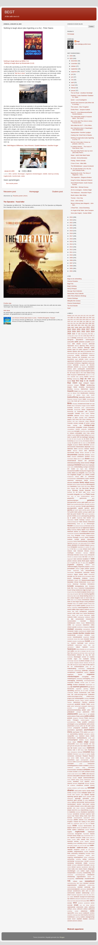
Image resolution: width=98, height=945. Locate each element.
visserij (80, 869)
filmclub (92, 488)
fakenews (70, 482)
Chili (73, 419)
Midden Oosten (80, 623)
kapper (76, 574)
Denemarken (80, 446)
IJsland (87, 545)
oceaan (87, 660)
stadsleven (91, 800)
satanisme (69, 761)
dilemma (75, 450)
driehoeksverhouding (73, 463)
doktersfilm (81, 454)
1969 (68, 319)
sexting (81, 779)
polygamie (75, 718)
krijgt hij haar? (87, 590)
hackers (89, 518)
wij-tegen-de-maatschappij (87, 896)
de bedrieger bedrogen (87, 437)
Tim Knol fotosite (72, 305)
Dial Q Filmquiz (72, 288)
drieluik (83, 463)
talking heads (83, 816)
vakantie (69, 849)
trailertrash (91, 831)
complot (85, 427)
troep (82, 835)
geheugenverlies (71, 502)
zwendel (69, 921)
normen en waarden (88, 657)
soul (73, 794)
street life (74, 810)
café (86, 411)
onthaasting (79, 678)
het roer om (79, 527)
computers (91, 427)
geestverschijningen (72, 500)
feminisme (73, 486)
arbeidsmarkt (78, 361)
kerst (93, 576)
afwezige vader (89, 347)
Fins (93, 490)
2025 (71, 58)
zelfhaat (69, 909)
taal (73, 816)
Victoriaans (86, 865)
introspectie (91, 555)
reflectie (69, 742)
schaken (92, 761)
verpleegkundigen (79, 861)
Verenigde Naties (90, 853)
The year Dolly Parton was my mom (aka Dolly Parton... (82, 151)
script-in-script (70, 773)
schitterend (70, 767)
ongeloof (86, 672)
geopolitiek (78, 506)
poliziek (69, 718)
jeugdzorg (80, 564)
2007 (71, 263)
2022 (71, 222)
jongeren (87, 566)
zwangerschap (90, 917)
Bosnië (80, 399)
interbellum (78, 552)
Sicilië (81, 781)
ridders (85, 746)
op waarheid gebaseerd (79, 687)
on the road (89, 664)
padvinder (92, 700)
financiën (88, 490)
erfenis (87, 474)
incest (89, 549)
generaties (87, 504)
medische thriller (72, 617)
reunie (77, 743)
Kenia (83, 576)
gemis (69, 504)
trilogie (79, 835)
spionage (78, 798)
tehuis (92, 817)
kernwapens (88, 576)
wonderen (80, 903)
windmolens (83, 898)
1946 (79, 315)
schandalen (70, 763)
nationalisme (70, 647)
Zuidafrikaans (71, 917)
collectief (92, 421)
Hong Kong (70, 535)
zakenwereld (71, 907)
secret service (78, 773)
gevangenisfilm (72, 508)
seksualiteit (76, 775)
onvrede (82, 682)
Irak (83, 556)
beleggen (76, 385)
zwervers (74, 921)
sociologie (74, 792)
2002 (82, 325)
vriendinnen (90, 874)
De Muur (81, 441)
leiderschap (70, 596)
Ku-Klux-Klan (73, 592)
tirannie (78, 827)
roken (68, 752)
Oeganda (76, 662)
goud (74, 514)
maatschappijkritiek (83, 607)
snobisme (74, 788)
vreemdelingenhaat (80, 874)
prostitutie (85, 727)
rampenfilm (70, 736)
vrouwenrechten (89, 878)
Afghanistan (70, 345)
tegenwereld (87, 817)
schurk (79, 771)
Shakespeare (87, 779)
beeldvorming (76, 378)
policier (82, 716)
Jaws (84, 562)
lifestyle (82, 601)
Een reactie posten (12, 183)
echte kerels (70, 467)
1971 (71, 319)
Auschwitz (84, 367)
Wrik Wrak (7, 310)
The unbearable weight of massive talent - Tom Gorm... (81, 117)
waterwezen (82, 885)
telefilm (76, 819)
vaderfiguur (91, 847)
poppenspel (91, 718)
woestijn (69, 903)
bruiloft (92, 405)
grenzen (69, 516)
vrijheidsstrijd (79, 878)
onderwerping (77, 670)
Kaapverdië (76, 570)
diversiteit (87, 452)
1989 (68, 323)
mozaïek (86, 639)
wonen (92, 903)
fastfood (78, 484)
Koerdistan (83, 584)
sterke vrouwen (75, 806)
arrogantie (82, 365)
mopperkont (86, 637)
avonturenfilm (90, 369)
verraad (86, 861)
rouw (80, 754)
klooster (89, 582)
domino (92, 454)
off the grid (91, 662)
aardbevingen (80, 337)
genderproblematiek (79, 504)
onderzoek (91, 670)
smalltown (72, 785)
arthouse (70, 367)
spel (93, 796)
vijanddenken (85, 867)
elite (77, 472)
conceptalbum (70, 429)
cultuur (69, 435)
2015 (71, 241)
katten (85, 574)
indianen (69, 551)
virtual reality (71, 869)
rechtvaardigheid (72, 740)
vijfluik (90, 867)
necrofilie (92, 647)
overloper (86, 698)
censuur (82, 415)
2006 (71, 266)
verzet (69, 865)
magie (77, 609)
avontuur (69, 371)
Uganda (87, 841)
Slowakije (92, 783)
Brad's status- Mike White (78, 195)
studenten (72, 812)
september (74, 69)
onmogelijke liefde (88, 676)
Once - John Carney (77, 200)
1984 (81, 321)
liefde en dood (71, 601)
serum (68, 779)
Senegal (69, 777)
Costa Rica (82, 431)
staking (69, 802)
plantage (78, 712)
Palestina (84, 702)
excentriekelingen (71, 478)
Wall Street (79, 883)
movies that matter (78, 639)
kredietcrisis (79, 590)
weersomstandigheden (73, 889)
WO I (88, 901)
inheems (92, 551)
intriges (86, 554)
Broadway (75, 403)
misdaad (70, 629)
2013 (71, 247)
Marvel (69, 615)
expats (87, 478)
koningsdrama (79, 586)
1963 (81, 317)
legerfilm (91, 594)
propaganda (77, 727)
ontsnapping (71, 680)
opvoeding (70, 690)
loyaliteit (83, 605)
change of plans (72, 417)
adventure (84, 343)
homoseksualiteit (85, 533)
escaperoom (70, 476)
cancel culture (85, 413)
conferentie (84, 429)
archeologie (70, 363)
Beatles (86, 376)
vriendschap (71, 876)
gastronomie (83, 498)
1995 (86, 323)
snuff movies (80, 788)
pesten (84, 710)
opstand (92, 688)
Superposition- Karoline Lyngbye (81, 132)
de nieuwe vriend (88, 441)
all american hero (89, 351)
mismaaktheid (86, 629)
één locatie (71, 469)
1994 (83, 323)
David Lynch (91, 435)
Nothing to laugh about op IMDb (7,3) (16, 61)
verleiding (78, 859)
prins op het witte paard (87, 726)
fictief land (84, 486)
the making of (83, 821)
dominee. (87, 454)
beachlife (73, 376)
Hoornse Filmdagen (73, 537)
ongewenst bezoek (74, 674)
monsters (87, 635)
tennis (85, 819)
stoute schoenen (80, 808)
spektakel (89, 796)
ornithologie (70, 692)
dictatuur (86, 448)
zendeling (69, 911)
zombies (92, 913)
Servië (73, 779)
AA (93, 335)
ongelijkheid (79, 672)
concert (78, 429)
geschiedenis (90, 506)
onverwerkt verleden (73, 682)
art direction (90, 365)
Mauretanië (87, 615)
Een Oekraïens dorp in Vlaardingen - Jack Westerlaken (82, 129)
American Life (76, 357)
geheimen (90, 500)
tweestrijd (70, 841)
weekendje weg (89, 887)
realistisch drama (84, 736)
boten (84, 399)
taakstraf (69, 816)
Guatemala (79, 517)
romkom (69, 754)
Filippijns (73, 488)
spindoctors (70, 798)
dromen (87, 463)
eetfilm (77, 471)
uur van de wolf (82, 845)
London (81, 603)
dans (82, 435)
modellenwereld (82, 631)
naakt (86, 643)
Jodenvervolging (72, 566)
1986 (87, 321)
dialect (75, 448)
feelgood (91, 484)
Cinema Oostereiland (73, 303)
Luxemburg (74, 607)
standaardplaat (71, 804)
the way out (86, 823)
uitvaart (75, 843)
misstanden (70, 631)
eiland (73, 472)
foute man (82, 494)
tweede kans (85, 839)
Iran (86, 556)
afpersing (82, 345)
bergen (69, 387)
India (92, 549)
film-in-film (85, 488)
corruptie (77, 431)
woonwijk (69, 905)
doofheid (87, 456)
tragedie (69, 831)
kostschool (82, 588)
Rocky (82, 750)
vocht (78, 871)
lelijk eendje (76, 596)
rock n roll (76, 750)
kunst (79, 592)
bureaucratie (77, 409)
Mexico (92, 621)
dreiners (80, 460)
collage (87, 421)
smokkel (86, 785)
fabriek (86, 480)
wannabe (91, 883)
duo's (87, 465)
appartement (70, 361)
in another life (87, 547)
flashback (69, 492)
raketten (92, 734)
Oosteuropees (89, 684)
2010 (71, 255)
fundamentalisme (85, 496)
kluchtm (69, 584)
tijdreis (74, 827)
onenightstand (71, 672)
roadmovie (90, 748)
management (83, 611)
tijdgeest (69, 827)
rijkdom (89, 746)
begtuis (92, 383)
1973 (77, 319)
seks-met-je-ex (90, 774)
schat (80, 763)
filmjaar (69, 490)
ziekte (23, 176)
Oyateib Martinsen (41, 145)
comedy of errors (84, 423)
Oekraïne (86, 662)
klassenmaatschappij (88, 580)
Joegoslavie (81, 566)
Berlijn (75, 387)
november (74, 63)
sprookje (79, 800)
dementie (86, 445)
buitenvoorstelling (90, 407)
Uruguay (75, 845)
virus (76, 869)
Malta (76, 611)
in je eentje (79, 549)
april (72, 82)
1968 (93, 317)
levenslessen (85, 599)
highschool (86, 527)
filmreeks (75, 490)
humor (75, 541)
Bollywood (69, 399)
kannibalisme (78, 572)
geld (86, 502)
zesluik (76, 911)
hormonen (81, 537)
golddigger (85, 512)
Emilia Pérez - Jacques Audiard (80, 109)
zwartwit (79, 919)
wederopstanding (71, 887)
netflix (72, 651)
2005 (71, 268)
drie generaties (89, 460)
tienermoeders (88, 825)
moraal (92, 637)
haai (84, 518)
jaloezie (69, 561)
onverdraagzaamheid (89, 680)
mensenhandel (80, 619)
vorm (93, 872)
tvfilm (78, 839)
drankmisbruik (71, 460)
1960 (71, 317)
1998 (68, 325)
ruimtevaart (78, 756)
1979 (68, 321)
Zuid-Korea (91, 915)
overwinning (70, 700)
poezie (92, 714)
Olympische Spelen (77, 664)
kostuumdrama (89, 588)
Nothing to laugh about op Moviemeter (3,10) (19, 63)
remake (92, 742)
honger (83, 535)
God (68, 512)
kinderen (85, 578)
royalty (92, 754)
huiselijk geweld (79, 539)
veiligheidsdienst (78, 851)
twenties (76, 841)
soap (86, 788)
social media (90, 790)
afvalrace (80, 347)
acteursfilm (70, 342)
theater (92, 823)
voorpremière (71, 872)
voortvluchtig (87, 872)
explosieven (79, 480)
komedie (70, 586)
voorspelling (79, 872)
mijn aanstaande (76, 625)
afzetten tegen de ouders (74, 349)
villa (93, 867)
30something (84, 333)
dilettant (81, 450)
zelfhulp (74, 909)
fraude (92, 494)
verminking (91, 859)
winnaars (92, 898)
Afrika (87, 345)
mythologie (80, 643)
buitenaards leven (79, 407)
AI (89, 349)
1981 (72, 321)
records (87, 739)
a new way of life (87, 335)
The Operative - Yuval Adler (14, 202)
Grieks (74, 516)
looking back (91, 603)
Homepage (34, 191)
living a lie (75, 603)
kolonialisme (91, 584)
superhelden (91, 812)
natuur (78, 647)
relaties (79, 742)
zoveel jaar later (76, 915)
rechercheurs (71, 738)
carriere (14, 174)
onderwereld (70, 670)
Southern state (80, 794)
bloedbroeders (84, 393)
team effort (91, 816)
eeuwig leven (83, 471)
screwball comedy (89, 771)
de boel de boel (71, 439)
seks (84, 774)
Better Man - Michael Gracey (79, 187)
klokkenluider (82, 582)
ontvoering (79, 680)
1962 (77, 317)
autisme (69, 369)
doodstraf (74, 456)
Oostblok (75, 684)
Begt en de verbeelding (74, 279)
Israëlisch (86, 559)
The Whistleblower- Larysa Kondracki (82, 166)
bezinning (76, 389)
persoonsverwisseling (74, 710)
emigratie (81, 472)
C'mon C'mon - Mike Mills (78, 163)
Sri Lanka (85, 800)
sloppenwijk (81, 783)
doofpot (92, 456)
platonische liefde (88, 712)
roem (85, 750)
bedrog (69, 379)
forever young (90, 492)
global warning (90, 510)
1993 (80, 323)
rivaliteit (80, 748)
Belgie (82, 385)
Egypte (89, 471)
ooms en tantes (89, 682)
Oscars (76, 692)
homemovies (70, 533)
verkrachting (70, 859)
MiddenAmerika (90, 623)
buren (83, 409)
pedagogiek (84, 706)
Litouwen (69, 603)
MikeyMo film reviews (73, 301)
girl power (75, 510)
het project (73, 527)
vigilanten (78, 867)
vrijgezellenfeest (81, 876)
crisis (84, 433)
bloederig (91, 393)
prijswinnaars (71, 726)
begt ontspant (84, 383)
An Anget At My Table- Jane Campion (82, 210)
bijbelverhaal (84, 389)
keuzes (69, 578)
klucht (93, 582)
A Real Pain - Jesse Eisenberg (80, 208)
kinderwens (70, 580)
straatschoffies (90, 808)
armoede (76, 365)
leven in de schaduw (76, 599)
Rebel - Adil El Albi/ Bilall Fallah (80, 155)
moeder (69, 633)
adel (73, 343)
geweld (80, 508)
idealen (69, 545)
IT (89, 559)
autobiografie (81, 369)
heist (80, 521)
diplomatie (91, 450)
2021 (10, 174)
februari (73, 88)
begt (78, 41)
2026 (71, 56)
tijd (94, 825)
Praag (78, 722)
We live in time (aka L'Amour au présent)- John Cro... (80, 143)
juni (72, 77)
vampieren (77, 849)
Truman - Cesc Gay (77, 198)
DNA (93, 452)
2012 (71, 249)
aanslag (73, 337)
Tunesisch (78, 837)
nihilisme (79, 655)
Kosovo (76, 588)
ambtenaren (84, 355)
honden (92, 533)
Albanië (92, 349)
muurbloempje (80, 641)
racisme (80, 734)
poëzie (69, 716)
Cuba (88, 433)
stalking (74, 802)
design (92, 446)
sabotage (87, 758)
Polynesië (81, 718)
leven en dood (84, 598)
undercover (91, 843)
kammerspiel (70, 572)
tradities (92, 829)
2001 (79, 325)
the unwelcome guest (76, 823)
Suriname (69, 814)
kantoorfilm (86, 572)
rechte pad (91, 738)
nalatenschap (78, 645)
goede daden (74, 512)
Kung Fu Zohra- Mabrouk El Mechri (81, 180)
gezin (92, 508)
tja (81, 827)
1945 (76, 315)
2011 (71, 252)
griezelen (79, 516)
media (92, 615)
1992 (77, 323)
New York (70, 653)
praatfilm (84, 722)
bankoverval (81, 374)
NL (83, 655)
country (87, 431)
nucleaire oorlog (88, 659)
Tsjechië (72, 837)
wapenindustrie (72, 885)
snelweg (69, 788)
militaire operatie (72, 627)
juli (72, 74)
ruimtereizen (70, 756)
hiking (69, 529)
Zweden (85, 919)
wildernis (72, 898)
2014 (71, 244)
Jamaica (74, 561)
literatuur (91, 601)
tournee (87, 829)
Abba (93, 337)
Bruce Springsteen (76, 405)
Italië (92, 559)
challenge (92, 415)
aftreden (74, 347)
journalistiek (71, 568)
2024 (71, 217)
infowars (86, 551)
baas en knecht (80, 371)
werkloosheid (71, 893)
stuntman (78, 812)
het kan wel (82, 525)
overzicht (77, 700)
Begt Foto (70, 283)
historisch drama (72, 531)
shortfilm (69, 781)
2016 (71, 239)
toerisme (84, 827)
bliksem (74, 393)
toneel (69, 829)
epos (83, 474)
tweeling (92, 839)
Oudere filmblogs (72, 298)
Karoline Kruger (53, 145)
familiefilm (76, 482)
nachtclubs (91, 643)
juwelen (69, 570)
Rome (92, 752)
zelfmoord (91, 909)
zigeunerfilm (70, 913)
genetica (92, 504)
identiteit (74, 545)
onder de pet (90, 666)
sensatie (75, 777)
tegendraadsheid (78, 817)
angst (76, 359)
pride (88, 724)
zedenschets (79, 907)
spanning (70, 796)
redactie (92, 740)
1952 (87, 315)
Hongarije (77, 535)
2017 (71, 236)
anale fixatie (91, 357)
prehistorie (91, 722)
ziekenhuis (84, 911)
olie (71, 664)
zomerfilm (69, 915)
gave (93, 498)
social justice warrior (80, 790)
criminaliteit (78, 433)
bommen (75, 399)
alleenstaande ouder (72, 353)
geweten (87, 508)
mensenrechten (90, 619)
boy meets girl (75, 401)
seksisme (70, 775)
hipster (87, 529)
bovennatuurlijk (90, 399)
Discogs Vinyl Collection (74, 291)
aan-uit (69, 337)
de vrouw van (84, 442)
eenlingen (91, 469)
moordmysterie (77, 637)
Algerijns (74, 351)
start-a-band (85, 804)
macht (69, 609)
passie (72, 706)
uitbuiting (92, 841)
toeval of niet (91, 827)
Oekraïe (81, 662)
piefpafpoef (70, 712)
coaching (88, 419)
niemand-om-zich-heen (78, 653)
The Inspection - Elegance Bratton (81, 177)
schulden (75, 771)
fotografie (77, 494)
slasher (92, 781)
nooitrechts (70, 656)
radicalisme (87, 734)
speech (84, 796)
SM (68, 785)
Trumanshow (87, 835)
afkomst (77, 345)
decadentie (75, 444)
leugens (77, 598)
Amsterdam (84, 357)
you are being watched (87, 905)
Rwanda (82, 758)
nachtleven (70, 645)
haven (92, 519)
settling (77, 779)
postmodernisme (71, 722)
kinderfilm (92, 578)
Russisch (91, 756)
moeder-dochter (78, 633)
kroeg (68, 592)
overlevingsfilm (79, 698)
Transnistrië (86, 833)
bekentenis (70, 385)
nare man (91, 645)
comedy (75, 423)
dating (86, 435)
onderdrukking (71, 668)
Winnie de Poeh (71, 900)
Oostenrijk (82, 684)
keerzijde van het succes (74, 576)
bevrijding (81, 387)
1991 (74, 323)
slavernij (69, 783)
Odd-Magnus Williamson (15, 145)
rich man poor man (77, 746)
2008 (71, 260)
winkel (88, 898)
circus (84, 419)
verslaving (70, 863)
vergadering (81, 855)
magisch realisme (84, 609)
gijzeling (69, 510)
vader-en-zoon (82, 847)
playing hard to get (84, 714)
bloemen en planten (73, 395)
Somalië (69, 794)
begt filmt (75, 381)
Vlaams (85, 869)
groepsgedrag (85, 516)
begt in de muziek (87, 381)
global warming (82, 510)
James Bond (81, 561)
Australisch (91, 367)
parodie (92, 704)
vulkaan (75, 881)
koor (86, 586)
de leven (76, 441)
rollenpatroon (74, 752)
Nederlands (71, 649)
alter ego (80, 353)
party (68, 706)
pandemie (91, 702)
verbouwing (74, 853)
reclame (81, 740)
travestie (69, 835)
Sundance (84, 812)
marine (85, 613)
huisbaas (69, 539)
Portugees (76, 720)
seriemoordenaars (88, 777)
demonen (92, 444)
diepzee (92, 448)
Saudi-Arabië (79, 761)
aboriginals (70, 339)
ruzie (77, 758)
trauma (92, 833)
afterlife (69, 347)
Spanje (92, 794)
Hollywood (84, 531)
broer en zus (90, 403)
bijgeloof (92, 389)
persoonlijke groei (86, 708)
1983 (78, 321)
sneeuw (92, 785)
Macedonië (91, 607)
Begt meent (72, 383)
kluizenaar (75, 584)
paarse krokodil (84, 700)
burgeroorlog (90, 409)
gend (72, 504)
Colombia (70, 423)
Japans (92, 561)
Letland (72, 598)
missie (92, 629)
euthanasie (91, 476)
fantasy (92, 482)
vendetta (86, 851)
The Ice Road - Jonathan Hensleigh (81, 93)
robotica (69, 750)
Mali (73, 611)
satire (74, 761)
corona (69, 431)
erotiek (92, 474)
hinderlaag (73, 529)
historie (92, 529)
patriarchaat (78, 706)
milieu (92, 625)
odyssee (71, 662)
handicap (81, 520)
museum (92, 639)
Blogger (62, 937)
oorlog (69, 684)
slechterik (75, 783)
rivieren (84, 748)
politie (87, 716)
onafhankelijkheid (79, 666)
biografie (70, 391)
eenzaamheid (71, 471)
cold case (75, 421)
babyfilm (87, 371)
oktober (73, 66)
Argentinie (84, 363)
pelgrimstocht (91, 706)
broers (69, 405)
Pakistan (69, 702)
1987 (90, 321)
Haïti (93, 517)
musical (69, 641)
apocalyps (91, 359)
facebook (92, 480)
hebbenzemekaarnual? (73, 521)
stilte (74, 808)
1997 (93, 323)
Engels (79, 474)
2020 (71, 228)
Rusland (85, 756)
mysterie (73, 643)
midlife (69, 625)
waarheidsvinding (71, 883)
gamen (92, 496)
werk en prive (90, 891)
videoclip (92, 865)
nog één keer (90, 655)
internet (92, 553)
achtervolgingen (90, 339)
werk (83, 891)
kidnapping (76, 578)
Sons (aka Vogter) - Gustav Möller (81, 213)
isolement (79, 559)
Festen (79, 486)
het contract (76, 525)
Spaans (86, 794)
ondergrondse (90, 668)
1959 (68, 317)
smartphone (79, 785)
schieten (80, 765)
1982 (75, 321)
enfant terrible (88, 472)
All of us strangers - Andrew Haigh (81, 190)
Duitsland (77, 465)
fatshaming (83, 484)
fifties (68, 488)
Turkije (83, 837)
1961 (74, 317)
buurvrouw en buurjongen (75, 411)
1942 (73, 315)
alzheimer (85, 353)
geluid (89, 502)
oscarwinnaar (82, 692)
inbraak (85, 549)
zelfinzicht (79, 909)
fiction (88, 486)
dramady (92, 458)
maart (73, 85)
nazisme (84, 647)
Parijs (88, 704)
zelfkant (85, 909)
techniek (69, 817)
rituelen (75, 748)
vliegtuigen (91, 869)
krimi (93, 590)
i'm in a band (90, 543)
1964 (84, 317)
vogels (87, 871)
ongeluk (92, 672)
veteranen (80, 865)
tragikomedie (8, 176)
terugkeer (70, 821)
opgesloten (78, 688)
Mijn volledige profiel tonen (83, 44)
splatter (92, 798)
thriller (74, 825)
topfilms (74, 829)
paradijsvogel (70, 704)
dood (68, 456)
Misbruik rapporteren (75, 929)
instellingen (70, 553)
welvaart (69, 891)
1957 (93, 315)
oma (84, 664)
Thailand (75, 821)
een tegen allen (82, 468)
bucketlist (70, 407)
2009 (71, 257)
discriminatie (70, 452)
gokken (80, 512)
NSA (80, 658)
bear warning (79, 376)
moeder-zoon (89, 633)
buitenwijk (70, 409)
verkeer (85, 857)
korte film (70, 588)
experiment (70, 480)
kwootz (89, 592)
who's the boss (87, 894)
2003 (86, 325)
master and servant (77, 615)
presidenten (82, 724)
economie (91, 467)
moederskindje (71, 635)
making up (91, 609)
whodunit (76, 896)
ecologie (85, 467)
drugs (92, 463)
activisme (82, 342)
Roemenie (91, 750)
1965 (87, 317)
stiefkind (82, 806)
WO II (92, 901)
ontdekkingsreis (71, 678)
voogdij (92, 871)
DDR (78, 437)
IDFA (78, 545)
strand (69, 810)
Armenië (69, 365)
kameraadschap (90, 570)
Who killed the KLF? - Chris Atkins (81, 125)
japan (87, 561)
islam (74, 559)
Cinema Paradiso (72, 281)
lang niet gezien (74, 594)
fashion (74, 484)
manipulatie (91, 611)
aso (80, 367)
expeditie (91, 478)
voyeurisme (70, 874)
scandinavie (86, 761)
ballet (68, 374)
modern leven (90, 631)
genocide (73, 506)
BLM (78, 393)
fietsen (92, 486)
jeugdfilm (91, 563)
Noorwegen (21, 174)
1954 (90, 315)
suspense (88, 814)
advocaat (91, 343)
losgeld (69, 605)
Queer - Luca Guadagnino (79, 100)
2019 (71, 230)
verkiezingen (91, 857)
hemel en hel (81, 523)
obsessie (76, 660)
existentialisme (80, 478)
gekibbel (79, 502)
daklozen (78, 435)
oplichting (85, 688)
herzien (70, 526)
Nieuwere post (10, 191)
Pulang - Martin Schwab (78, 160)
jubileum (78, 568)
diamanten (81, 448)
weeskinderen (90, 889)
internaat (85, 552)
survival (82, 814)
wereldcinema (77, 891)
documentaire (72, 454)
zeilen (86, 907)
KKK (80, 580)
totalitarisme (81, 829)
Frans (88, 494)
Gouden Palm (81, 514)
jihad (93, 564)
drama (87, 458)
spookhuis (70, 800)
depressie (88, 446)
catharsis (76, 415)
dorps (75, 458)
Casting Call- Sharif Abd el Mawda (81, 135)
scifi (83, 771)
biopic (76, 391)
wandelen (86, 883)
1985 (84, 321)
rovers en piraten (86, 754)
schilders (86, 765)
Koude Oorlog (71, 590)
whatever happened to (77, 894)
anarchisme (70, 359)
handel (76, 520)
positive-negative (85, 720)
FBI (88, 484)
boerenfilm (82, 397)
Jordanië (92, 566)
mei (72, 79)
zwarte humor (71, 919)
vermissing (70, 861)
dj (90, 452)
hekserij (85, 521)
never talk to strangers (80, 651)
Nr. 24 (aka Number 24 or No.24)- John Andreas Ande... (81, 169)
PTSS (81, 732)
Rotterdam (75, 754)
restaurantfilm (71, 744)
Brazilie (92, 401)
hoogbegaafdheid (90, 535)
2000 (75, 325)
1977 (90, 319)
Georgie (83, 506)
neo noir (87, 649)
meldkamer (87, 617)
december (74, 61)
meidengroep (81, 617)
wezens (92, 892)
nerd (68, 651)
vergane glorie (90, 855)
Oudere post (57, 191)
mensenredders (71, 621)
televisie (81, 819)
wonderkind (87, 903)
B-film (74, 370)
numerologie (70, 660)
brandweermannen (84, 401)
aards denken (87, 337)
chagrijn (87, 415)
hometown (76, 533)
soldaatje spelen (86, 792)
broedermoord (82, 403)
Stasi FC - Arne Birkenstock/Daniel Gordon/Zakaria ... (81, 113)
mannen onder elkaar (73, 613)
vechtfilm (70, 851)
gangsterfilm (70, 498)
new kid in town (90, 651)
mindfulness (80, 627)
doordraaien (70, 458)
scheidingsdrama (72, 765)
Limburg (86, 601)
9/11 (92, 334)
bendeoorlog (90, 385)
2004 (71, 271)
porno (69, 720)
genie (68, 506)
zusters (82, 917)
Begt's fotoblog (71, 286)
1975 (83, 319)
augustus (74, 71)
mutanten (74, 641)
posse (92, 720)
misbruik (91, 627)
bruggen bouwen (86, 405)
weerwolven (83, 889)
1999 (72, 325)
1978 (93, 319)
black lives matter (82, 391)
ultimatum (85, 843)
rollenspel (80, 752)
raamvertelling (74, 734)
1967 (90, 317)
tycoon (81, 841)
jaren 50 (69, 562)
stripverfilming (84, 810)
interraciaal (70, 555)
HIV (80, 531)
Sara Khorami (29, 145)
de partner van (76, 443)
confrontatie (91, 429)
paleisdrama (76, 702)
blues (83, 395)
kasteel (81, 574)
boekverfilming (72, 397)
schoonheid (91, 767)
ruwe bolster (70, 758)
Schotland (80, 769)
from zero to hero (73, 496)
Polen (78, 716)
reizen (74, 742)
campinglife (70, 413)
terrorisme (91, 819)
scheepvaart (91, 763)
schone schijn (80, 767)
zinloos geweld (78, 913)
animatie (81, 359)
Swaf (68, 308)
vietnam (73, 867)
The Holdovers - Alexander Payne (81, 192)
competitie (79, 427)
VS (68, 881)
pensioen (69, 708)
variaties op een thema (87, 849)
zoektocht (86, 913)
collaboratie (81, 421)
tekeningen (70, 819)
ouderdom (91, 694)
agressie (85, 349)
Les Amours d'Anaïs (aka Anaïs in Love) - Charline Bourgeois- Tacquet (33, 318)
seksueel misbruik (85, 775)
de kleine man (88, 439)
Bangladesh (74, 374)
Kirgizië (76, 580)
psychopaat (76, 732)
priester (92, 724)
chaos (85, 417)
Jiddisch (87, 564)
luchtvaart (88, 605)
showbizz (76, 781)
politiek (91, 716)
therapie (69, 825)
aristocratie (91, 363)
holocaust (91, 531)
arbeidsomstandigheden (88, 361)
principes (77, 725)
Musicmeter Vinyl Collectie (75, 293)
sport (75, 800)
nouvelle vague (72, 659)
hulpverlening (90, 539)
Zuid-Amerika (84, 915)
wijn (68, 898)
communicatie (71, 427)
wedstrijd (80, 887)
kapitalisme (70, 574)
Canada (77, 413)
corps (72, 431)
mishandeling (78, 629)
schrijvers (86, 769)
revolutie (86, 744)
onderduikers (81, 668)
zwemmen (91, 919)
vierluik (69, 867)
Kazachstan (91, 574)
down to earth (80, 458)
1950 (81, 315)
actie (76, 342)
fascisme (69, 484)
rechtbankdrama (82, 738)
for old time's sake (79, 492)
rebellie (45, 174)
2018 (71, 233)
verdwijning (81, 853)
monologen (80, 635)
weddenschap (91, 885)
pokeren (73, 716)
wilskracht (77, 898)
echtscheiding (78, 467)
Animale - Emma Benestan (79, 158)
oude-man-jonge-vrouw (80, 694)
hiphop (79, 529)
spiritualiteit (86, 798)
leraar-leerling (84, 596)
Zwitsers (80, 921)
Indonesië (80, 551)
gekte (83, 502)
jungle (82, 568)
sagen (77, 759)
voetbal (82, 871)
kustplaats (84, 592)
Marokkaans (91, 613)
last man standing (84, 594)
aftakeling (92, 345)
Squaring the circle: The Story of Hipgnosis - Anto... (81, 174)
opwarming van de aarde (81, 690)
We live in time (20, 73)
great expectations (89, 514)
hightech (92, 527)
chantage (81, 417)
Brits (69, 403)
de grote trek (80, 439)
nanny (85, 645)
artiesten (76, 367)
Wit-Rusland (83, 900)
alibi (79, 351)
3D (89, 334)
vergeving (70, 857)
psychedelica (71, 730)
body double (90, 395)
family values (84, 482)
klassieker (70, 582)
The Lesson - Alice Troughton (80, 107)
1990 (71, 323)
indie (75, 551)
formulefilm (70, 494)
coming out (77, 425)
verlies (85, 859)
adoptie (78, 343)
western (78, 893)
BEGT (10, 12)
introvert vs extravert (72, 556)
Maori (81, 613)
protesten (91, 727)
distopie (82, 452)
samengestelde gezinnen (87, 759)
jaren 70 (80, 562)
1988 (93, 321)
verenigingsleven (71, 855)
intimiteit (81, 554)
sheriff (92, 779)
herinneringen (90, 523)
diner (85, 450)
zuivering (77, 917)
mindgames (86, 627)
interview (76, 555)
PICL (93, 710)
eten (82, 476)
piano (88, 710)
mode (76, 631)
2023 (71, 220)
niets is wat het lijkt (89, 653)
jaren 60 (74, 563)
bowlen (69, 401)
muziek (87, 641)
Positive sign (7, 303)
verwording (91, 863)
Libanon (92, 599)
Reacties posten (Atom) (20, 196)
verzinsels (74, 865)
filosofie (81, 490)
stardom (79, 804)
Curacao (73, 435)
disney (77, 452)
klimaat (76, 582)
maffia (73, 609)
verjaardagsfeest (78, 857)
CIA (80, 419)
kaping (92, 572)
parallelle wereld (80, 704)
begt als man (85, 379)
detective (70, 448)
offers (68, 664)
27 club (78, 334)
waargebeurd (90, 881)
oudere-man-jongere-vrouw (74, 696)
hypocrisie (74, 543)
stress (78, 810)
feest (68, 486)
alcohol (69, 351)
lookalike (85, 603)
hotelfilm (91, 537)
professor (69, 727)
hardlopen (87, 519)
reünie (81, 743)
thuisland (80, 825)
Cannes (92, 413)
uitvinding (79, 843)
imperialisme (81, 547)
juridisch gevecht (89, 568)
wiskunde (77, 900)
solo (93, 792)
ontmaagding (86, 678)
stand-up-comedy (53, 174)
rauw (76, 736)
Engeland (73, 474)
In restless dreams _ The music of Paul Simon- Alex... (81, 147)
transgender (78, 833)
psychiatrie (79, 730)
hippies (83, 529)
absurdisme (79, 339)
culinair (92, 433)
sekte (92, 775)
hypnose (69, 543)
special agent (78, 796)
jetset (87, 562)
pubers (85, 732)
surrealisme (76, 814)
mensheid (83, 621)
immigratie (74, 547)
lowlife (78, 605)
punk (89, 732)
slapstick (87, 781)
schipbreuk (91, 765)
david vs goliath (71, 437)
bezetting (69, 389)
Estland (77, 476)
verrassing (91, 861)
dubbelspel (70, 465)
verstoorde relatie (81, 863)
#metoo (69, 315)
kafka (82, 570)
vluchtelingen (71, 871)
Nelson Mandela (80, 649)
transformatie (16, 176)
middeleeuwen (71, 623)
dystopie (91, 465)
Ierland (82, 545)
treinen (74, 835)
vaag (88, 845)
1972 (74, 319)
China (77, 419)
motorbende (70, 639)
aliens (82, 351)
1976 (87, 319)
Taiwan (77, 816)
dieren (69, 450)
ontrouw (92, 678)
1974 (80, 319)
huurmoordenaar (82, 541)
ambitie (77, 355)
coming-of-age (89, 425)
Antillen (86, 359)
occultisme (82, 660)
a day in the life (78, 335)
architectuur (77, 363)
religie (86, 742)
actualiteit (87, 342)
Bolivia (92, 397)
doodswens (80, 456)
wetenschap (85, 893)
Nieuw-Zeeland (71, 655)
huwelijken (91, 541)
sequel (80, 777)
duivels (84, 465)
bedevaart (92, 376)
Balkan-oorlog (90, 372)
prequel (77, 724)
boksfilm (88, 397)
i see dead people (82, 543)
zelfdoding (91, 907)
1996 (90, 323)
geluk (93, 502)
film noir (78, 488)
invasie (80, 556)
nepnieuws (91, 649)
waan (81, 881)
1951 (84, 315)
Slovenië (87, 783)
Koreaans (91, 586)
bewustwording (90, 387)
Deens (81, 445)
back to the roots (81, 372)
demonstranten (71, 446)
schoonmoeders (71, 769)
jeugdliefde (70, 564)
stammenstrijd (80, 802)
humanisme (70, 541)
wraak (76, 905)
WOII (75, 903)
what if (69, 895)
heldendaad (91, 521)
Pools (86, 718)
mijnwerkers (86, 625)
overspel (91, 698)
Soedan (79, 792)
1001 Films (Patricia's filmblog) (76, 296)
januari (73, 90)
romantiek (86, 752)
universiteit (70, 845)
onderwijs (85, 670)
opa (89, 687)
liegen (77, 601)
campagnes (91, 411)
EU (86, 476)
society (69, 792)
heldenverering (71, 523)
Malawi (69, 611)
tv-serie (73, 839)
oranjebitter (91, 690)
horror (87, 537)
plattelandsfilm (72, 714)
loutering (74, 605)
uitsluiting (70, 843)
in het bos (73, 549)
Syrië (93, 814)
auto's (74, 369)
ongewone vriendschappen (34, 174)
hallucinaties (70, 519)
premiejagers (71, 724)
